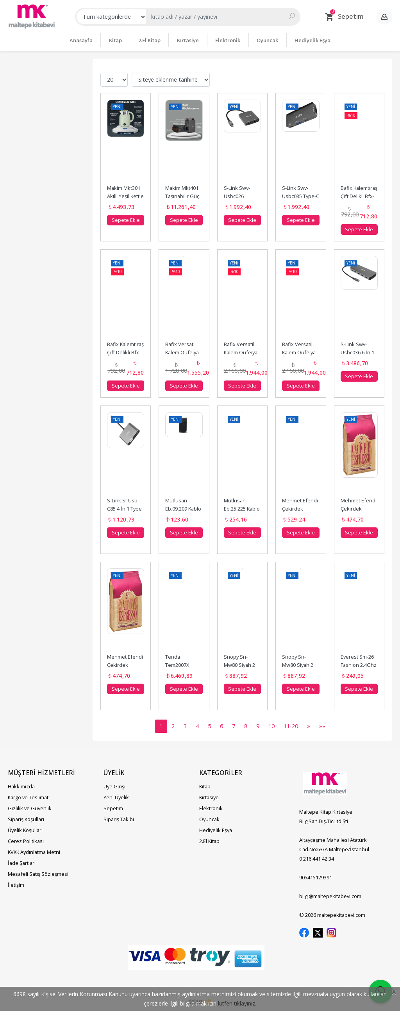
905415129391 (315, 877)
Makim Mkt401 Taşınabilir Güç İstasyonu (182, 195)
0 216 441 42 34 (316, 858)
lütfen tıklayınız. (237, 1003)
